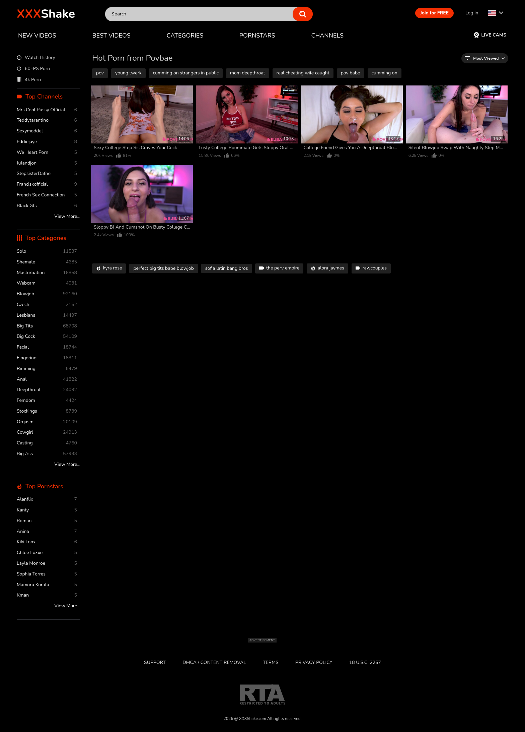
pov (100, 73)
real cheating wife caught (303, 73)
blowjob (47, 294)
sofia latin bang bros (226, 268)
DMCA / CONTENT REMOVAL (214, 662)
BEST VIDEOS (111, 36)
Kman (47, 595)
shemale (47, 262)
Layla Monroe (47, 563)
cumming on (384, 73)
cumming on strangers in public (186, 73)
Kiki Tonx (47, 542)
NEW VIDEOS (37, 36)
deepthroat (47, 390)
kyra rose (109, 268)
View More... (67, 217)
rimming (47, 369)
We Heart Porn (47, 153)
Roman (47, 521)
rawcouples (371, 268)
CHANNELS (327, 36)
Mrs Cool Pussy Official (47, 110)
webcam (47, 283)
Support (155, 662)
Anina (47, 532)
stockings (47, 411)
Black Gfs (47, 206)
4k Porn (29, 80)
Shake (46, 14)
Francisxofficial (47, 184)
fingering (47, 358)
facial (47, 347)
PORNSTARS (257, 36)
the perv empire (279, 268)
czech (47, 305)
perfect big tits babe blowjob (163, 268)
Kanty (47, 510)
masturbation (47, 273)
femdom (47, 401)
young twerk (128, 73)
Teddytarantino (47, 120)
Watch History (36, 58)
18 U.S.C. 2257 (365, 662)
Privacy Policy (313, 662)
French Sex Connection (47, 195)
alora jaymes (327, 268)
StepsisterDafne (47, 174)
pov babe (350, 73)
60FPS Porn (33, 69)
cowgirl (47, 432)
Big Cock (47, 337)
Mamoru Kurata (47, 585)
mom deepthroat (247, 73)
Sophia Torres (47, 574)
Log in (471, 13)
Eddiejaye (47, 142)
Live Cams (489, 35)
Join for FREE (434, 13)
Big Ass (47, 454)
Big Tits (47, 326)
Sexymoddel (47, 131)
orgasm (47, 422)
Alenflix (47, 499)
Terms (271, 662)
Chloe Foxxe (47, 553)
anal (47, 379)
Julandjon (47, 163)
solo (47, 251)
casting (47, 443)
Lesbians (47, 315)
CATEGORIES (185, 36)
